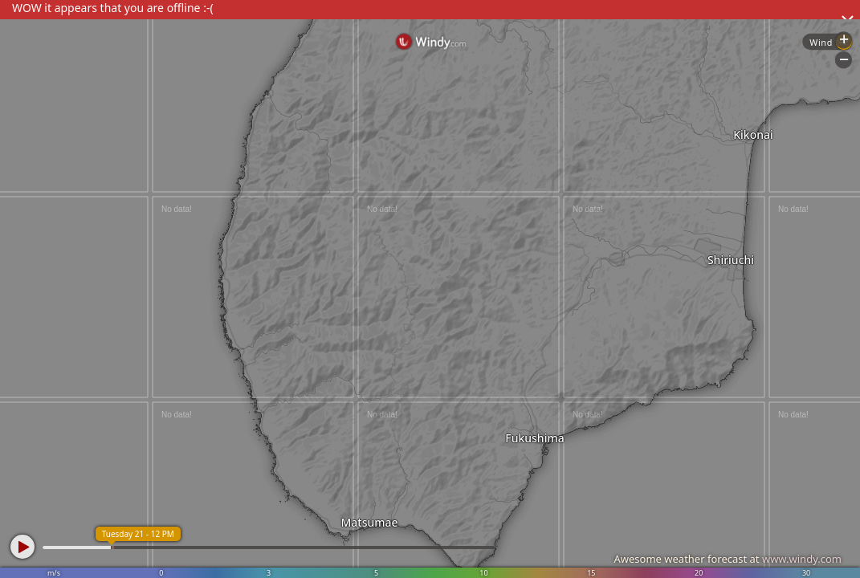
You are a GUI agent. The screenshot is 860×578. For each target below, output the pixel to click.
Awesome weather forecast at (727, 559)
